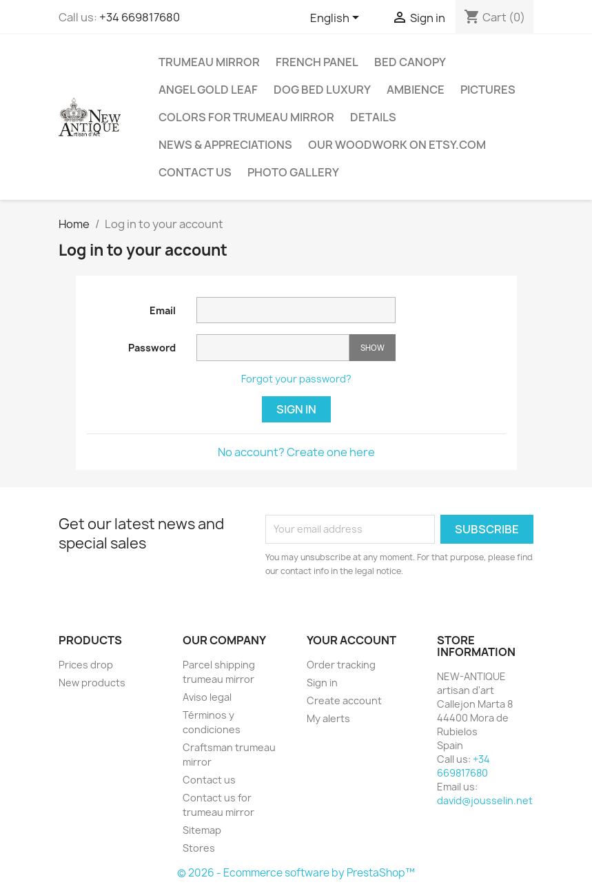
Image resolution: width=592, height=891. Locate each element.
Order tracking (341, 664)
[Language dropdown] (337, 18)
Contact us (195, 172)
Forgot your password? (296, 378)
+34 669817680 (139, 17)
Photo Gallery (293, 172)
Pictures (488, 89)
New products (92, 682)
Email (163, 310)
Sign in (296, 409)
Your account (351, 640)
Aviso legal (207, 697)
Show (372, 347)
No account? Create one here (296, 452)
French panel (317, 62)
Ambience (416, 89)
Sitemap (202, 830)
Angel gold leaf (208, 89)
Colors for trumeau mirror (246, 117)
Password (152, 347)
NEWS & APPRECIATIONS (225, 144)
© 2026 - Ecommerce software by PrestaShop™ (296, 873)
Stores (199, 847)
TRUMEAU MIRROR (209, 62)
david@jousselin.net (485, 800)
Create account (344, 700)
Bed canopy (410, 62)
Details (373, 117)
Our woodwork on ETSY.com (397, 144)
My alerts (328, 718)
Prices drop (86, 664)
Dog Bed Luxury (322, 89)
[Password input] (272, 347)
